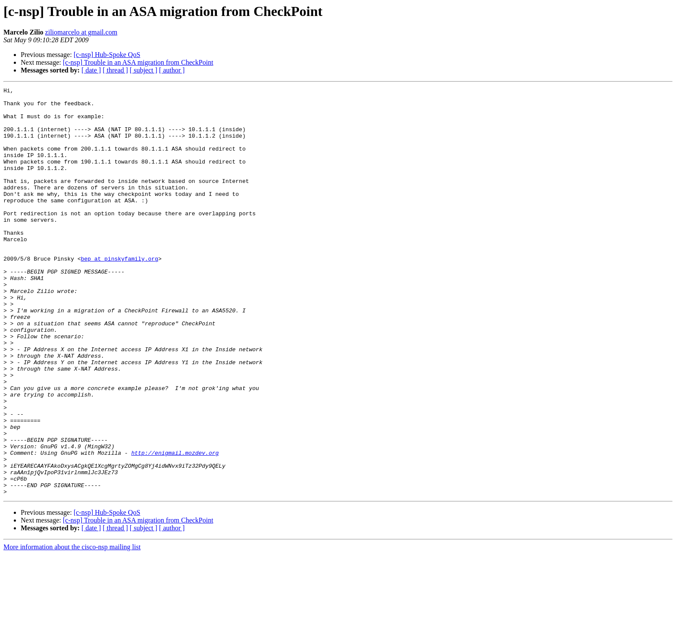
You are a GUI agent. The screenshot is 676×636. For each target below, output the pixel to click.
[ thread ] (115, 70)
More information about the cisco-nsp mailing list (72, 628)
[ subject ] (143, 70)
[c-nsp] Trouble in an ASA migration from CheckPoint (138, 62)
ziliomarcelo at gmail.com (81, 32)
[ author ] (172, 70)
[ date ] (91, 70)
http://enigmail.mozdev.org (175, 526)
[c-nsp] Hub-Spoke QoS (107, 54)
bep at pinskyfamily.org (119, 293)
